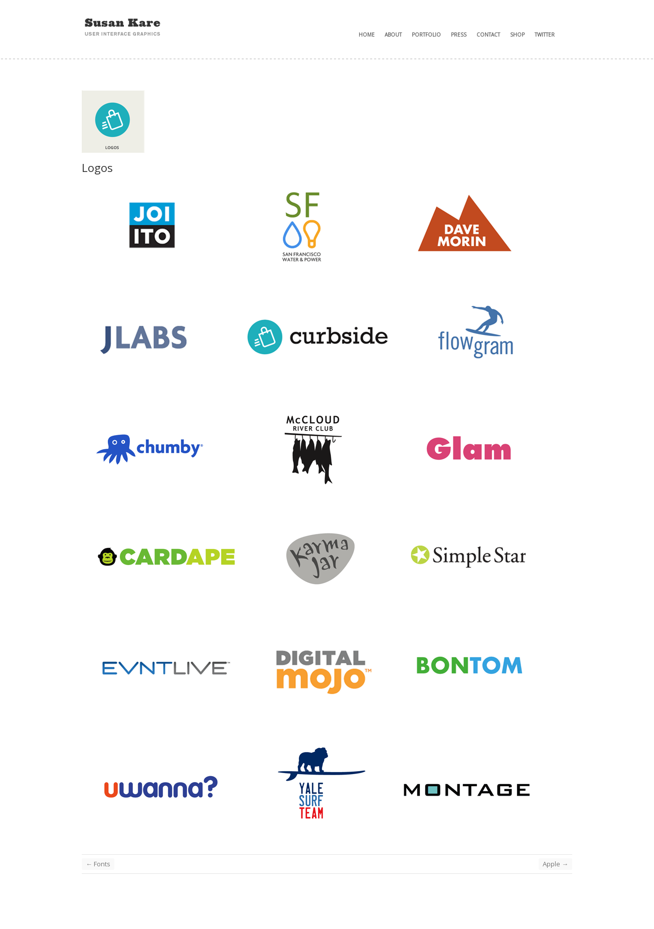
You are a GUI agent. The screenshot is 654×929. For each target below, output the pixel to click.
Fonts (98, 863)
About (393, 34)
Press (458, 34)
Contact (488, 34)
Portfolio (426, 34)
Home (367, 34)
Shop (517, 34)
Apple (555, 863)
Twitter (545, 34)
